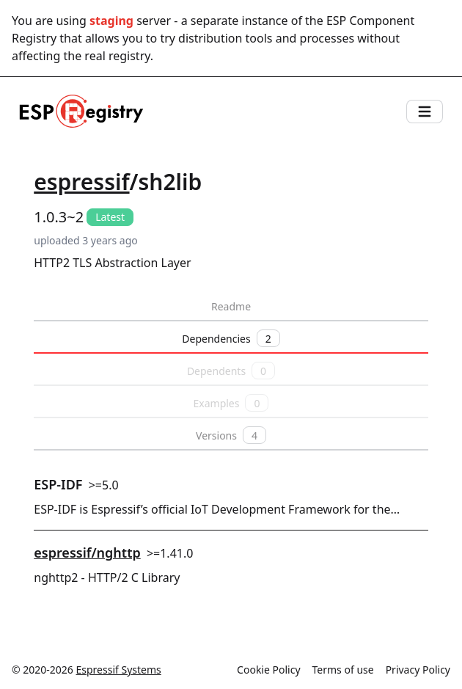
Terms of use (343, 670)
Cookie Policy (268, 670)
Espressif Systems (118, 670)
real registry (117, 56)
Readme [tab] (231, 306)
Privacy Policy (418, 670)
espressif (81, 182)
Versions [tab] (231, 435)
